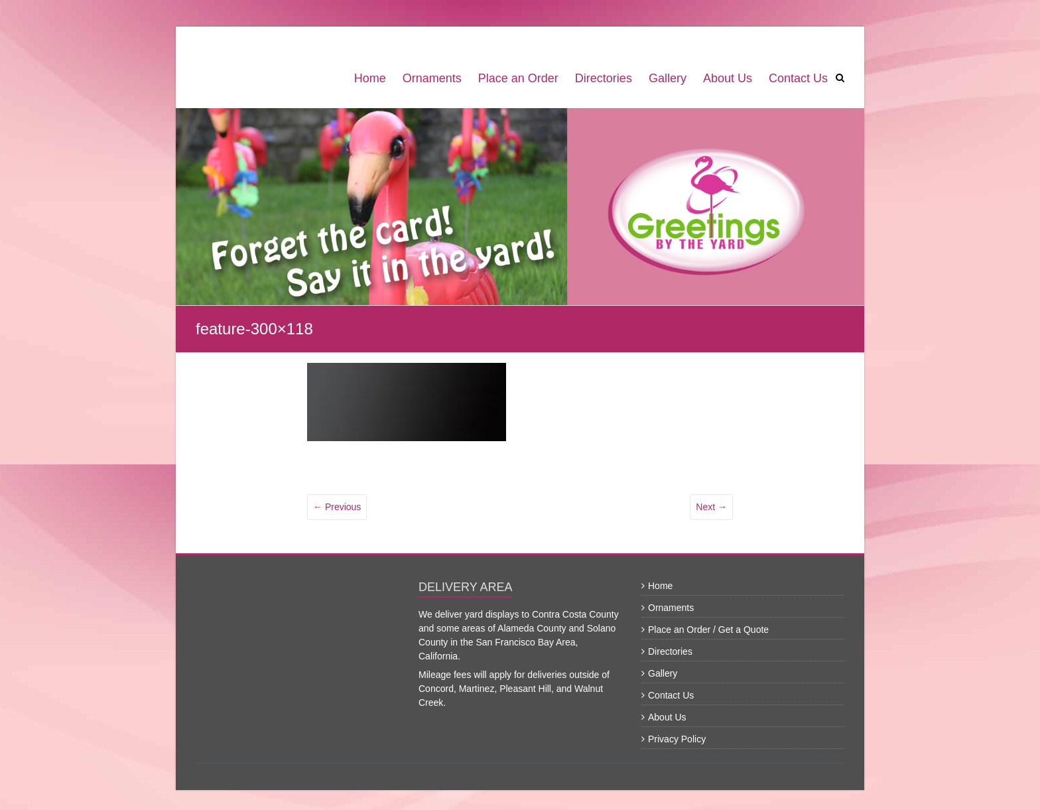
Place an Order (518, 78)
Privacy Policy (677, 739)
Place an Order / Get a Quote (708, 629)
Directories (603, 78)
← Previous (337, 507)
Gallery (667, 78)
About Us (727, 78)
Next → (711, 507)
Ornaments (432, 78)
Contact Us (798, 78)
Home (370, 78)
